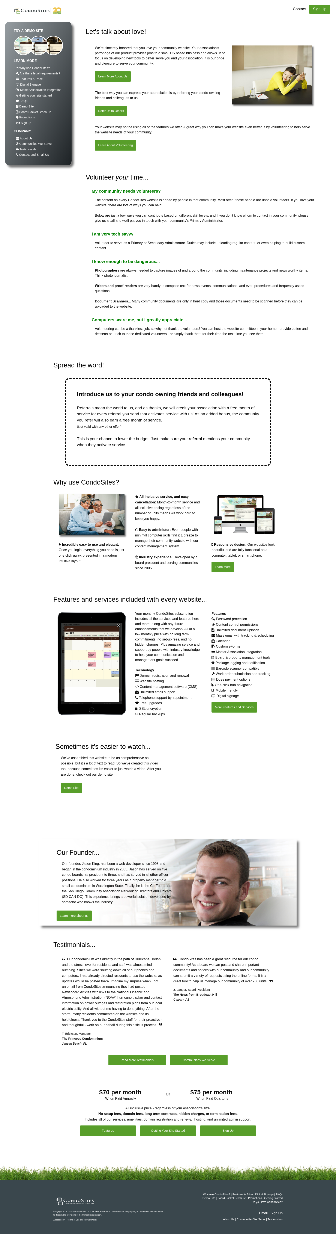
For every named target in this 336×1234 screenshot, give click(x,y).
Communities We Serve (34, 143)
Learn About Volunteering (115, 145)
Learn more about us (74, 915)
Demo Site (25, 106)
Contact (299, 9)
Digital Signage (28, 84)
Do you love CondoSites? (267, 1202)
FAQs (21, 101)
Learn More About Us (112, 76)
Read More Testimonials (137, 1060)
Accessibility (58, 1220)
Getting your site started (34, 95)
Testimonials (26, 149)
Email (263, 1213)
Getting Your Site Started (168, 1130)
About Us (24, 138)
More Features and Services (234, 707)
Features (108, 1130)
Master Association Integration (39, 90)
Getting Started (273, 1198)
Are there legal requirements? (38, 73)
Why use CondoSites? (33, 68)
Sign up (23, 123)
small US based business (180, 53)
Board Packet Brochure (33, 112)
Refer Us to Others (111, 111)
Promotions (25, 117)
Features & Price (29, 79)
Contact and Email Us (32, 154)
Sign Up (319, 9)
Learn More (223, 567)
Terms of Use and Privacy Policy (82, 1220)
